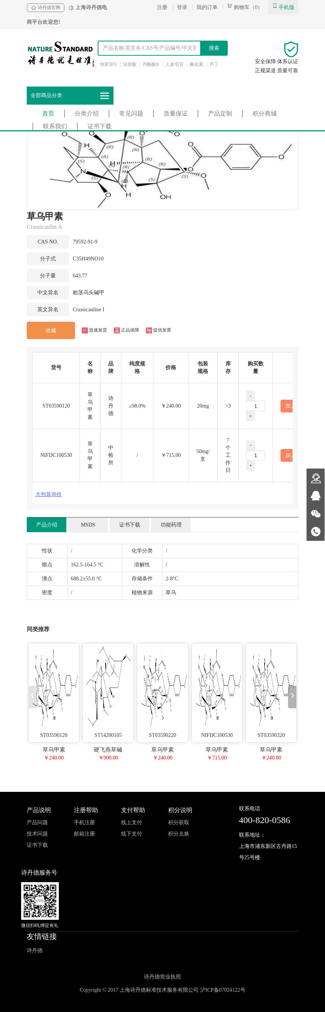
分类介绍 (87, 113)
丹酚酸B (151, 64)
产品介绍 (46, 525)
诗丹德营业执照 (162, 977)
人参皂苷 (175, 64)
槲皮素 (196, 64)
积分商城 (265, 113)
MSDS (88, 525)
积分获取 (178, 822)
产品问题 (37, 822)
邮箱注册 (84, 834)
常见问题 (131, 113)
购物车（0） (245, 7)
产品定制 (220, 113)
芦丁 (214, 64)
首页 (48, 113)
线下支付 (131, 834)
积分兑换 (178, 834)
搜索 (214, 48)
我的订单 (207, 7)
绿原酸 (129, 64)
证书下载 (99, 126)
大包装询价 (48, 494)
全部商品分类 (70, 96)
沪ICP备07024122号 (222, 990)
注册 (162, 7)
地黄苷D (108, 64)
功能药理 (171, 525)
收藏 (51, 330)
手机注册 (84, 822)
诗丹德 (35, 950)
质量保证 (176, 113)
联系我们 (55, 126)
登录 (182, 7)
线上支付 (131, 822)
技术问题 (37, 834)
